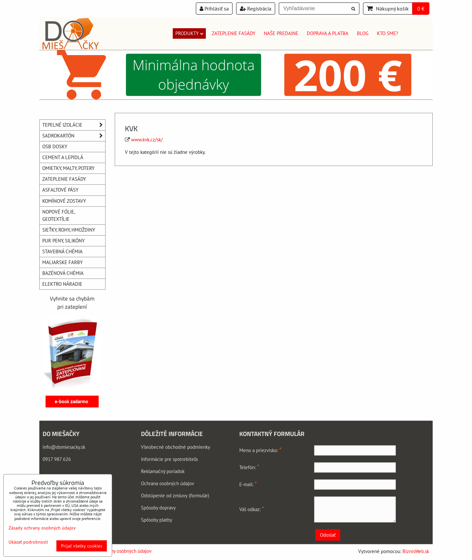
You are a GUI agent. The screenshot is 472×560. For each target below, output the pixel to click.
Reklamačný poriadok (163, 471)
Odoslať (328, 535)
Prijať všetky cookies (81, 546)
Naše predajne (281, 33)
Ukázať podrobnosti (28, 542)
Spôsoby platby (156, 520)
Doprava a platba (327, 33)
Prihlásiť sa (214, 8)
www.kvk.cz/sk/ (147, 139)
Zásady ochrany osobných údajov (117, 551)
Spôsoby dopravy (158, 508)
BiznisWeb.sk (416, 551)
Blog (362, 33)
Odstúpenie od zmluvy (164, 495)
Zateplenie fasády (233, 33)
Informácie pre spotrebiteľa (169, 459)
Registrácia (255, 8)
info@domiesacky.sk (64, 447)
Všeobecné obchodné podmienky (175, 447)
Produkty (189, 33)
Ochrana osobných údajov (167, 483)
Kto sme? (387, 33)
